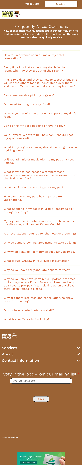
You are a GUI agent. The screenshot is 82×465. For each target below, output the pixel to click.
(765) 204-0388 (32, 4)
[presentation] (41, 389)
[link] (61, 4)
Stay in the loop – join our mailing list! (41, 374)
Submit (41, 399)
